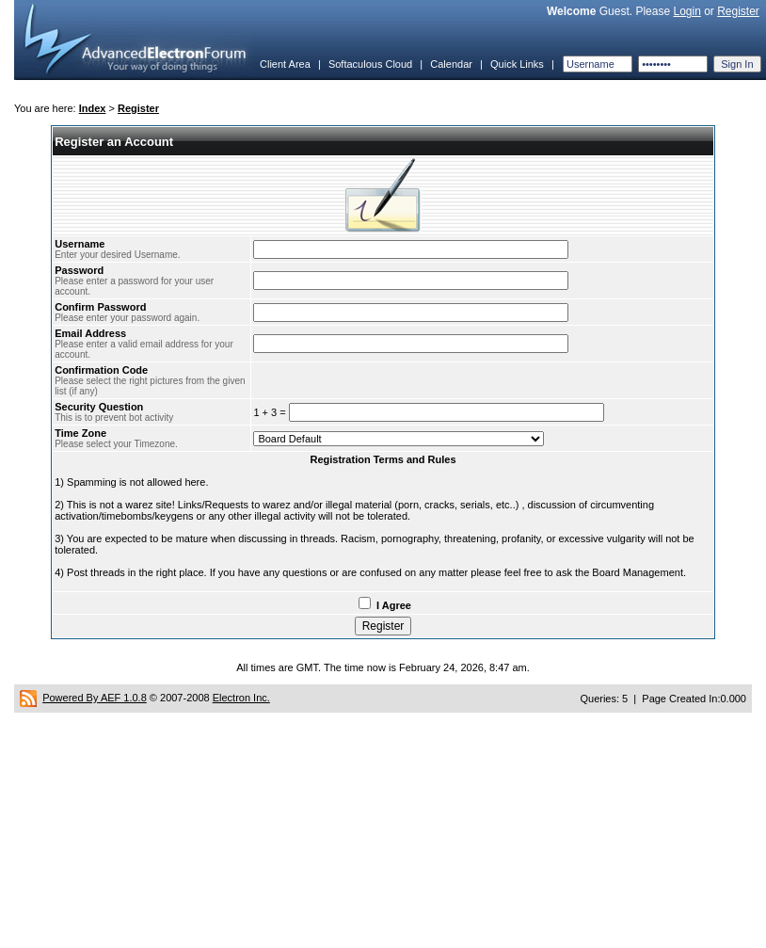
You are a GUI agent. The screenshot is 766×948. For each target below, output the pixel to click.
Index (92, 108)
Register (738, 11)
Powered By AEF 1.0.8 (94, 697)
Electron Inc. (241, 697)
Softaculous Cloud (370, 64)
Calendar (451, 64)
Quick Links (517, 64)
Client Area (285, 64)
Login (686, 11)
